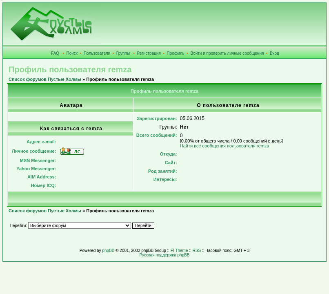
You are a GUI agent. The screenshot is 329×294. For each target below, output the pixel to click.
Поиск (72, 53)
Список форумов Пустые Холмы (45, 79)
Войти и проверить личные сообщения (227, 53)
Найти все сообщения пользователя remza (224, 145)
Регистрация (149, 53)
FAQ (55, 53)
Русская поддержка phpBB (164, 255)
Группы (123, 53)
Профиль (176, 53)
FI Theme (179, 250)
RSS (197, 250)
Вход (274, 53)
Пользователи (97, 53)
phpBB (108, 250)
